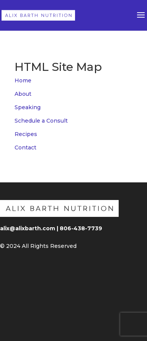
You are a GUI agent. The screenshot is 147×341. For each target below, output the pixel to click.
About (23, 93)
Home (23, 80)
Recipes (26, 134)
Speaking (28, 107)
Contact (25, 147)
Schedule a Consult (41, 120)
